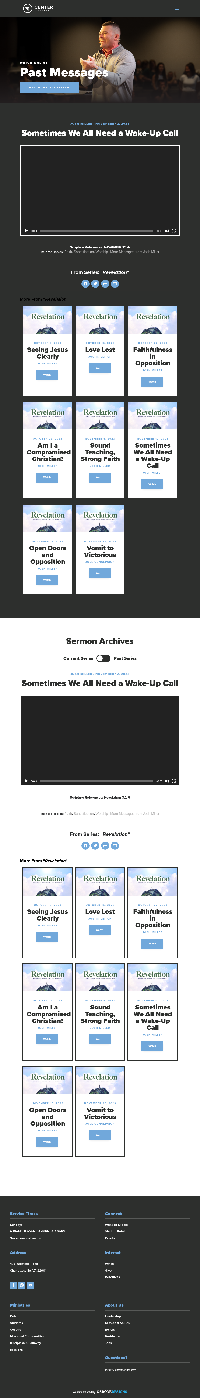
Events (110, 1238)
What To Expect (116, 1225)
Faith (68, 252)
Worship (102, 252)
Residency (112, 1337)
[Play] (26, 231)
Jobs (108, 1343)
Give (108, 1271)
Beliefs (110, 1330)
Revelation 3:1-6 (117, 247)
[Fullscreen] (174, 231)
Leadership (113, 1317)
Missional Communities (27, 1337)
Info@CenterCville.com (120, 1370)
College (15, 1330)
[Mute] (167, 231)
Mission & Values (117, 1323)
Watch (47, 375)
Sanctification (84, 252)
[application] (100, 190)
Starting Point (115, 1232)
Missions (16, 1350)
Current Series (78, 658)
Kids (13, 1317)
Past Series (125, 658)
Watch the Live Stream (49, 87)
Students (16, 1323)
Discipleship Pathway (25, 1343)
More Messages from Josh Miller (134, 252)
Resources (112, 1277)
